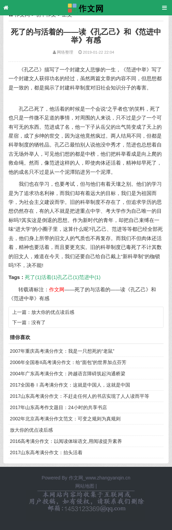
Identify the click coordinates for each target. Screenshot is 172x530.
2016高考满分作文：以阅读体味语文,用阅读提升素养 (66, 441)
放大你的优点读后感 (52, 312)
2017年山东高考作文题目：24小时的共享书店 (58, 407)
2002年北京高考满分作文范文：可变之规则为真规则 (65, 418)
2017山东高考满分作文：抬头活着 (46, 452)
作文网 (56, 289)
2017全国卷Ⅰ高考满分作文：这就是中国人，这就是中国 (70, 385)
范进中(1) (89, 277)
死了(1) (33, 277)
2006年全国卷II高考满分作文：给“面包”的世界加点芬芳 (68, 362)
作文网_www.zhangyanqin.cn (99, 477)
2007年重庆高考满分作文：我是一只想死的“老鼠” (62, 351)
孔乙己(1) (68, 277)
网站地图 (84, 486)
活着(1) (49, 277)
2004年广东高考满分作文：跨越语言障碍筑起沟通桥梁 (67, 373)
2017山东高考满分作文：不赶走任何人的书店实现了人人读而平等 (79, 396)
